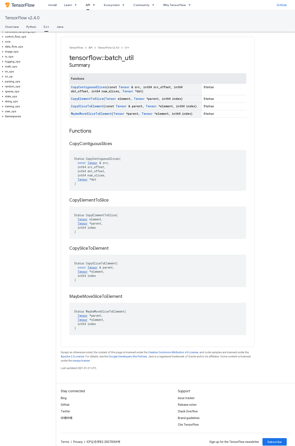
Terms (65, 442)
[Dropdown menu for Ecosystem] (125, 5)
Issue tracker (186, 398)
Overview (12, 27)
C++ (127, 47)
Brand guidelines (189, 418)
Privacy (78, 442)
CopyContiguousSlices (88, 87)
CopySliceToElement (87, 106)
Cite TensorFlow (188, 424)
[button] (27, 31)
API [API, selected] (88, 5)
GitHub (282, 5)
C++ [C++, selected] (46, 27)
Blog (64, 398)
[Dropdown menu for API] (95, 5)
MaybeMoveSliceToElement (91, 114)
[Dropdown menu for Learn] (77, 5)
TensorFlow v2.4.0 (22, 18)
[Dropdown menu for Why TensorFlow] (191, 5)
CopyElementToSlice (87, 99)
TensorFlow (76, 47)
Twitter (65, 411)
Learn (68, 5)
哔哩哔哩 (66, 418)
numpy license (81, 360)
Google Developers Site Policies (128, 356)
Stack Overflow (188, 411)
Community (141, 5)
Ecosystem (112, 5)
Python (31, 27)
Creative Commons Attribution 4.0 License (173, 352)
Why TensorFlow (174, 5)
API (90, 47)
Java (60, 27)
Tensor (124, 87)
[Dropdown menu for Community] (154, 5)
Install (52, 5)
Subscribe (274, 442)
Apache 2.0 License (72, 356)
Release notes (187, 404)
